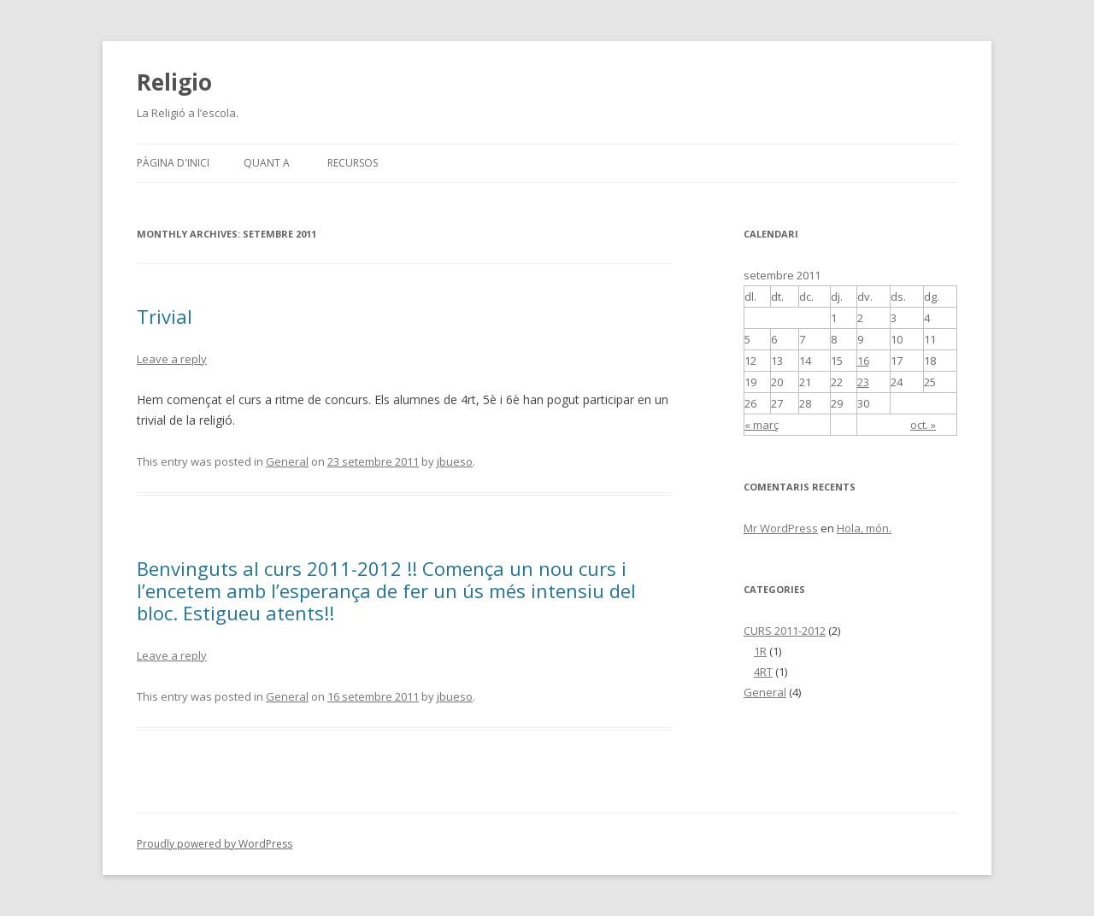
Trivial (164, 316)
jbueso (455, 461)
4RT (763, 671)
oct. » (923, 424)
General (287, 461)
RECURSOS (352, 163)
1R (760, 651)
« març (761, 424)
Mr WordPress (781, 528)
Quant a (267, 163)
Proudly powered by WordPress (214, 844)
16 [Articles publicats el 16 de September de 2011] (863, 360)
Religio (174, 82)
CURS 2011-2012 (785, 630)
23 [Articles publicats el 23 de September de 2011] (863, 382)
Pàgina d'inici (173, 163)
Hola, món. (864, 528)
